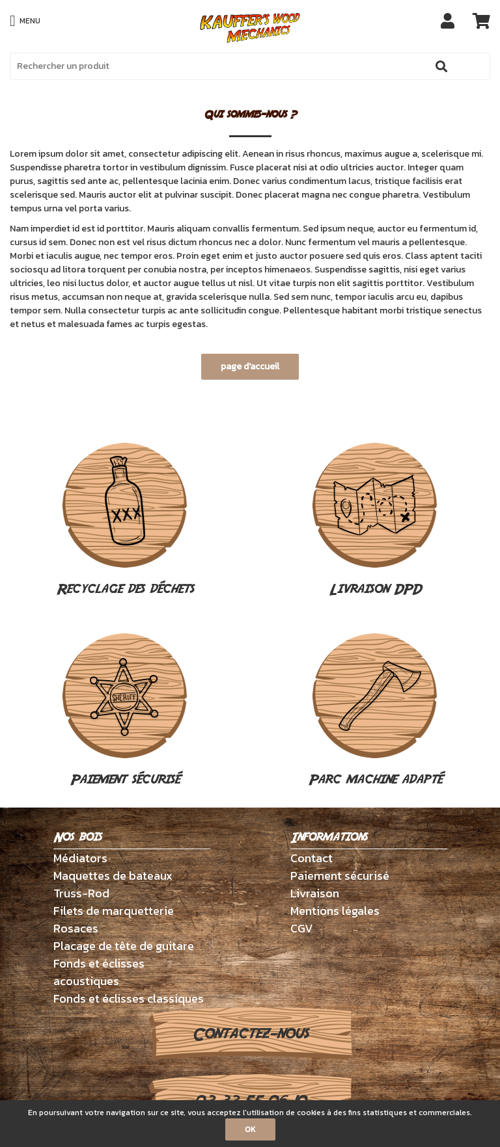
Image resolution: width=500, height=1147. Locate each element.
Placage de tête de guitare (123, 946)
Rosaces (75, 928)
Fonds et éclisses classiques (128, 998)
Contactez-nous (250, 1034)
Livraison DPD (375, 521)
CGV (301, 928)
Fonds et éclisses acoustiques (99, 972)
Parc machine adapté (375, 711)
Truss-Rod (81, 893)
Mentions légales (335, 910)
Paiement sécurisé (125, 711)
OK (250, 1129)
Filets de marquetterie (113, 910)
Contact (311, 858)
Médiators (80, 858)
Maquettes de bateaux (113, 875)
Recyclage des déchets (125, 521)
